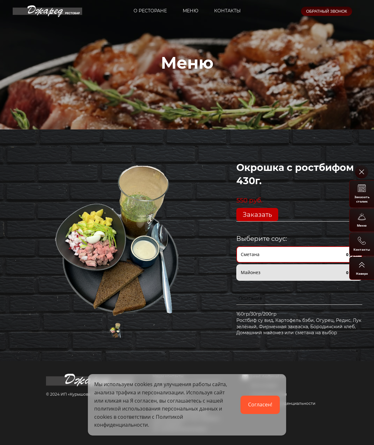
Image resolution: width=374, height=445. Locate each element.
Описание (250, 298)
